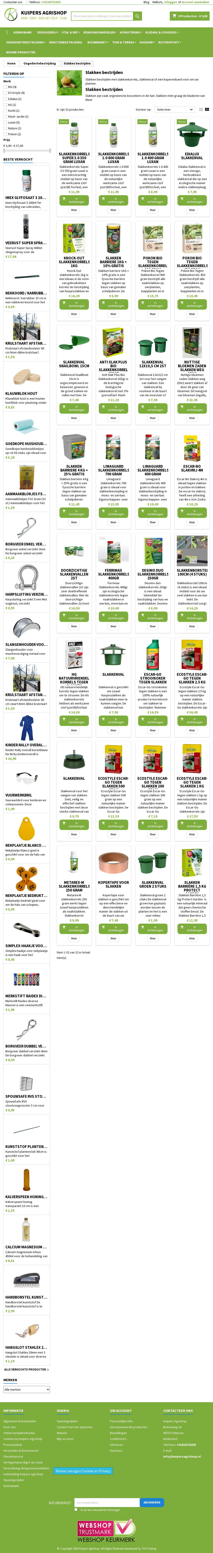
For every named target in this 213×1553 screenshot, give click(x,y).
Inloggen (170, 2)
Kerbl (13, 111)
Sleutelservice (13, 1456)
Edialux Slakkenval (192, 156)
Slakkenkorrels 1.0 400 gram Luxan (153, 158)
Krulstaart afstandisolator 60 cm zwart (26, 695)
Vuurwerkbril (18, 795)
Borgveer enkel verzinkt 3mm (26, 544)
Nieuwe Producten (20, 52)
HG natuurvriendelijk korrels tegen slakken (77, 680)
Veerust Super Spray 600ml (26, 243)
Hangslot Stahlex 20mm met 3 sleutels (26, 1347)
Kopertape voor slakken (113, 884)
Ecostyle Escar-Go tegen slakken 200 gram (152, 784)
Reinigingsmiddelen (98, 32)
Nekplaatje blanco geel (26, 845)
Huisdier (146, 42)
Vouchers (116, 1451)
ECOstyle (16, 93)
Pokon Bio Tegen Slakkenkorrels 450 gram (192, 264)
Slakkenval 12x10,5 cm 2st (152, 364)
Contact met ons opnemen (75, 1427)
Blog (146, 2)
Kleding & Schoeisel (161, 32)
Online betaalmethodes (19, 1433)
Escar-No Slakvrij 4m (192, 468)
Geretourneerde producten (128, 1427)
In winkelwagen (73, 200)
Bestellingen (118, 1433)
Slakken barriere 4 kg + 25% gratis (74, 470)
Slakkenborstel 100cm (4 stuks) (192, 572)
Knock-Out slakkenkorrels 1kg (74, 262)
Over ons (9, 1427)
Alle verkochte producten (27, 1370)
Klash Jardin (18, 116)
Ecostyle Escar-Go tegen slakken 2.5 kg (192, 678)
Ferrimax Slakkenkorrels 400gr (114, 574)
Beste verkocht (18, 159)
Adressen (116, 1445)
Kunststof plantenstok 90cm (26, 1147)
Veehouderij (47, 32)
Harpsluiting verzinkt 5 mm (26, 594)
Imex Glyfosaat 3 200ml (26, 198)
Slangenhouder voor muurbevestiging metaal (26, 645)
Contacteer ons (12, 2)
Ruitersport (168, 42)
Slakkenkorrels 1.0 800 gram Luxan (114, 158)
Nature (14, 128)
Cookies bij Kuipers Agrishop (22, 1439)
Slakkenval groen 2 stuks (152, 884)
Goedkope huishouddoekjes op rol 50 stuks (26, 444)
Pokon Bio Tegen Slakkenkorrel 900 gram (152, 264)
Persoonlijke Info (121, 1421)
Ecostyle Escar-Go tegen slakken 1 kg (192, 782)
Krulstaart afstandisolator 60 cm (26, 343)
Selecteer (175, 109)
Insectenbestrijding (65, 42)
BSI (12, 87)
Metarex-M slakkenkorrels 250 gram (74, 886)
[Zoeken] (106, 16)
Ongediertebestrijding (25, 42)
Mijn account (65, 1439)
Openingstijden (13, 1480)
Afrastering (130, 32)
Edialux (14, 99)
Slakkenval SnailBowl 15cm (74, 364)
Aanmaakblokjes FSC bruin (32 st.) (26, 494)
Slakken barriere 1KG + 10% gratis (113, 262)
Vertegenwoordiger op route (23, 1462)
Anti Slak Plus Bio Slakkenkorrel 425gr (113, 368)
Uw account (121, 1410)
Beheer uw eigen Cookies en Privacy (83, 1471)
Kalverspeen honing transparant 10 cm (26, 1197)
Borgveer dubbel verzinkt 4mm (26, 1046)
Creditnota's (118, 1439)
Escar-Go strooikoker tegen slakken (153, 678)
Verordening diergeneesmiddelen (26, 1468)
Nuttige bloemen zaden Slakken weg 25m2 (192, 368)
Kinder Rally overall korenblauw (26, 745)
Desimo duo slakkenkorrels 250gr (153, 574)
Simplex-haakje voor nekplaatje (26, 946)
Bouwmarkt (97, 42)
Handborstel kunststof (26, 1297)
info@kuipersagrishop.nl (182, 1456)
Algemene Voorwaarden (19, 1421)
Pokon (14, 134)
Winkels (62, 1433)
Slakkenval (113, 674)
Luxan (14, 122)
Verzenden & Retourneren (21, 1451)
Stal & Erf (70, 32)
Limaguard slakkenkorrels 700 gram (114, 470)
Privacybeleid (12, 1445)
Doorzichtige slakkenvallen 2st (74, 574)
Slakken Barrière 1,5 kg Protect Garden (192, 888)
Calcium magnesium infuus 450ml (26, 1247)
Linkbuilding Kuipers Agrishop (23, 1474)
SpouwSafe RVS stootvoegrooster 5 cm (26, 1096)
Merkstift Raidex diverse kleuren (26, 996)
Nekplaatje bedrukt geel (26, 896)
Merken (10, 1380)
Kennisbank (22, 32)
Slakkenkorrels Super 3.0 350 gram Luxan (74, 158)
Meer (88, 100)
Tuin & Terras (123, 42)
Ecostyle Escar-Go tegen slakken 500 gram (113, 784)
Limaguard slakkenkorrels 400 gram (153, 470)
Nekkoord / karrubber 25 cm (26, 293)
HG (12, 105)
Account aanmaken (195, 2)
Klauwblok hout (21, 394)
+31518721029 (50, 2)
